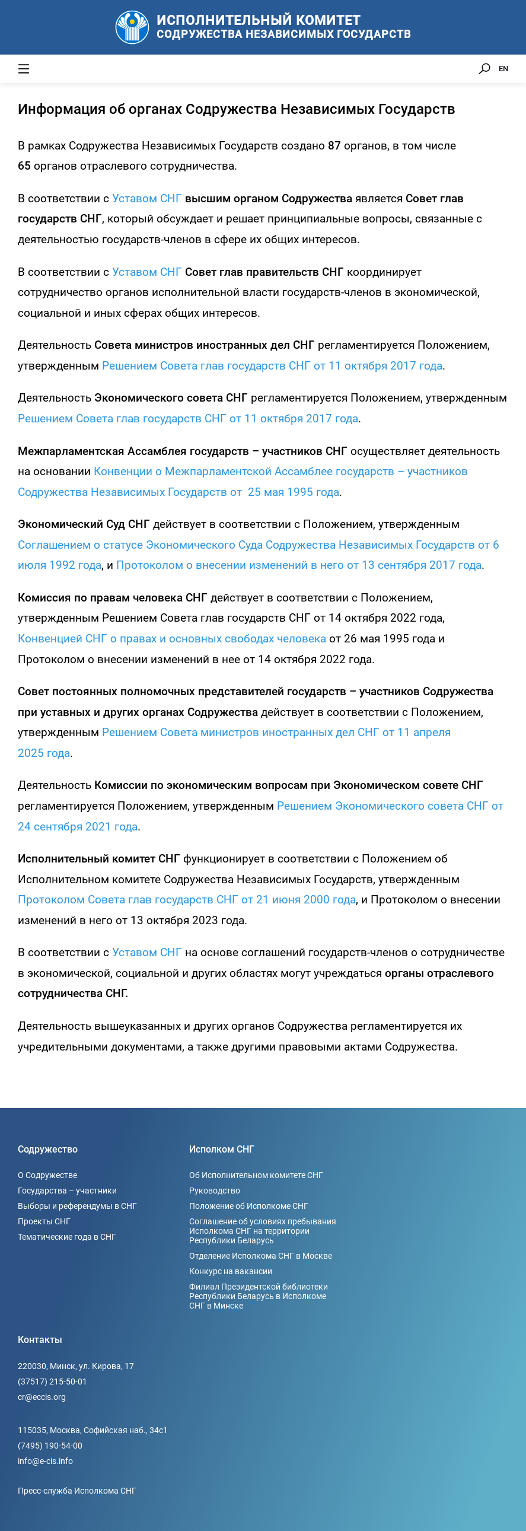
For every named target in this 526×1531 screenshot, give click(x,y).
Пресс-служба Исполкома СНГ (77, 1490)
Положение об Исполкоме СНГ (248, 1206)
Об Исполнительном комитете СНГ (256, 1175)
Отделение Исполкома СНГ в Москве (260, 1256)
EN (503, 68)
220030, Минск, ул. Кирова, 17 (76, 1366)
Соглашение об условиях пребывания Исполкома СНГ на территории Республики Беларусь (262, 1231)
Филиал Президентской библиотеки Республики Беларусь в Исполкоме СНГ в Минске (258, 1296)
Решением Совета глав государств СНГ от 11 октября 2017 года (272, 366)
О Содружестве (47, 1175)
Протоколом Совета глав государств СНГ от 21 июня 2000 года (187, 899)
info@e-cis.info (45, 1461)
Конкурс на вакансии (230, 1271)
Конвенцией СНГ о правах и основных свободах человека (172, 638)
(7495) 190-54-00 (50, 1445)
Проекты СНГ (44, 1221)
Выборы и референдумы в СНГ (77, 1206)
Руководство (214, 1190)
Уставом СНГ (147, 198)
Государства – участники (67, 1190)
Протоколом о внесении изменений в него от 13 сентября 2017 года (299, 565)
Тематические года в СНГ (67, 1237)
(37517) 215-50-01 (52, 1381)
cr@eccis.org (42, 1397)
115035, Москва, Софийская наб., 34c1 (93, 1430)
